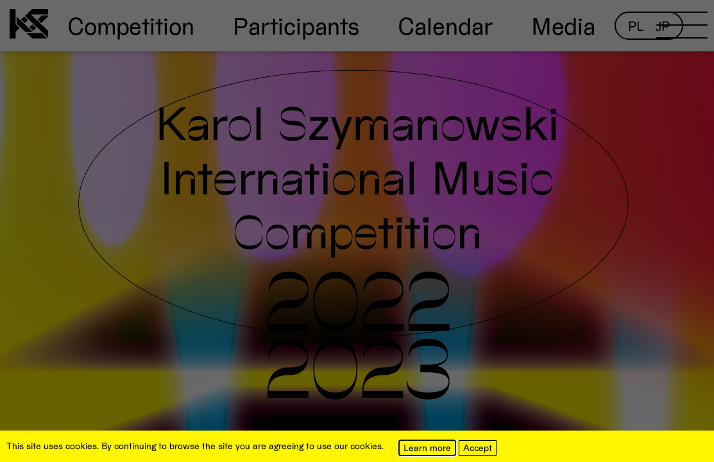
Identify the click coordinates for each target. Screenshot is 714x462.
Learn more (427, 447)
